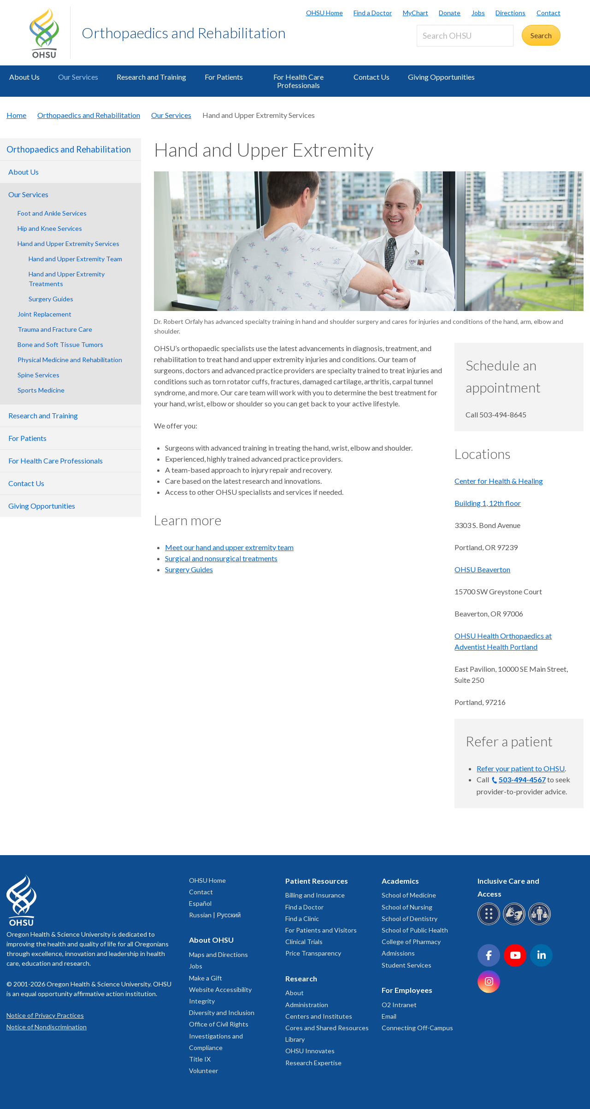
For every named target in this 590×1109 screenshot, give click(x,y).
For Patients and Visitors (321, 930)
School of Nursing (407, 907)
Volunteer (203, 1070)
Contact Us (371, 76)
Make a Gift (205, 978)
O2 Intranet (399, 1005)
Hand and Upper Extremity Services (68, 243)
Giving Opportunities (441, 76)
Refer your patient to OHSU (521, 768)
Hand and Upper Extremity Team (75, 259)
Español (200, 903)
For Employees (407, 990)
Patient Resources (316, 880)
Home (16, 115)
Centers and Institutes (318, 1016)
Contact (548, 13)
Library (295, 1039)
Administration (306, 1005)
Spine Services (38, 375)
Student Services (406, 965)
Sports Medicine (41, 390)
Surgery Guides (51, 299)
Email (389, 1016)
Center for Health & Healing (498, 480)
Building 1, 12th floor (487, 503)
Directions (510, 13)
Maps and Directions (218, 954)
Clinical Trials (304, 941)
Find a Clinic (302, 918)
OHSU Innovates (310, 1051)
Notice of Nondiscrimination (46, 1027)
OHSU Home (324, 13)
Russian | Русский (215, 915)
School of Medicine (409, 895)
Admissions (398, 953)
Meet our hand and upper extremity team (229, 547)
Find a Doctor (373, 13)
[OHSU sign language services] (515, 923)
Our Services (78, 76)
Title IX (200, 1059)
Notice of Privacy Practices (45, 1015)
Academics (400, 880)
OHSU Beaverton (482, 569)
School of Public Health (415, 930)
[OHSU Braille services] (490, 923)
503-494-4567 (522, 779)
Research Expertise (313, 1063)
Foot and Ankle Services (52, 213)
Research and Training (151, 76)
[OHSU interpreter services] (541, 923)
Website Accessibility (220, 989)
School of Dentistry (409, 918)
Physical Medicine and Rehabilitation (70, 360)
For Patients (224, 76)
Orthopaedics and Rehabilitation (184, 32)
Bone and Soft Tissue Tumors (60, 344)
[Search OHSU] (465, 36)
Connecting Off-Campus (417, 1028)
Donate (449, 13)
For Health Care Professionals (298, 80)
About (294, 993)
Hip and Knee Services (50, 228)
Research (301, 978)
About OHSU (211, 939)
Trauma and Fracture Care (55, 329)
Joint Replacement (44, 314)
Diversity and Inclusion (221, 1012)
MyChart (415, 13)
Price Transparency (313, 953)
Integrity (202, 1001)
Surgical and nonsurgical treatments (221, 558)
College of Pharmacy (411, 941)
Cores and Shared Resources (327, 1028)
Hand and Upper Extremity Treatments (67, 279)
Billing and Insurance (315, 895)
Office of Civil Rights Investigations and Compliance (218, 1035)
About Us (24, 76)
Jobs (478, 13)
